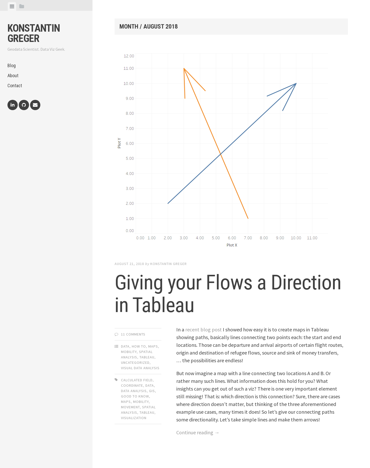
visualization (133, 418)
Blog (11, 65)
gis (152, 390)
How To (139, 346)
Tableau (147, 357)
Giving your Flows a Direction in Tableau (228, 293)
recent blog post (203, 329)
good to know (135, 396)
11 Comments (133, 334)
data (149, 385)
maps (126, 401)
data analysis (134, 390)
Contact (14, 85)
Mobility (129, 351)
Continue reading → (197, 432)
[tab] (12, 6)
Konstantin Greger (33, 33)
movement (130, 407)
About (12, 75)
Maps (153, 346)
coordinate (132, 385)
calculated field (137, 380)
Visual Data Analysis (140, 368)
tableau (147, 412)
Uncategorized (135, 362)
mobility (141, 401)
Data (125, 346)
